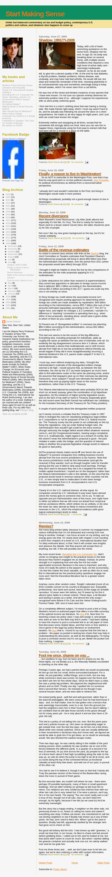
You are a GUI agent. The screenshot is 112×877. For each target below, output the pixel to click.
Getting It (6, 92)
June (10, 262)
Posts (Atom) (60, 869)
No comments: (77, 162)
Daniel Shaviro (13, 321)
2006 (8, 302)
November (13, 249)
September (13, 254)
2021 (8, 208)
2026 (8, 194)
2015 (8, 226)
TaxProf (95, 253)
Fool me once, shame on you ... (64, 655)
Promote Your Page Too (12, 181)
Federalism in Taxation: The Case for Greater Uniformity (18, 121)
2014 (8, 229)
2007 (8, 299)
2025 (8, 197)
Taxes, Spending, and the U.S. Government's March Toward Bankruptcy (16, 99)
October (12, 251)
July (10, 259)
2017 (8, 220)
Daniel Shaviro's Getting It (13, 139)
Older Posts (103, 862)
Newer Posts (45, 862)
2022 (8, 206)
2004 (8, 308)
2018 (8, 217)
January (12, 294)
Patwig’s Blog (26, 410)
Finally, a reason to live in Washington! (70, 174)
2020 (8, 211)
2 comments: (77, 514)
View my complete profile (14, 414)
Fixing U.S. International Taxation (18, 90)
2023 (8, 203)
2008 (8, 296)
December (13, 246)
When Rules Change (12, 113)
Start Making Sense (35, 14)
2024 (8, 200)
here (82, 614)
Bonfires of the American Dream (17, 85)
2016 (8, 223)
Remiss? (46, 526)
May (10, 283)
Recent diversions (53, 216)
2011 (8, 237)
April (10, 286)
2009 (8, 243)
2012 (8, 234)
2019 (8, 214)
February (12, 291)
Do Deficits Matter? (11, 104)
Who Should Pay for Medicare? (17, 111)
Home (75, 862)
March (11, 288)
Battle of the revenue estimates (64, 250)
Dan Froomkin (101, 180)
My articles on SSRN (12, 125)
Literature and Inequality (13, 87)
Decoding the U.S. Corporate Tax (79, 554)
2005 (8, 305)
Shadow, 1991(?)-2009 (57, 40)
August (11, 257)
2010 (8, 240)
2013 (8, 232)
